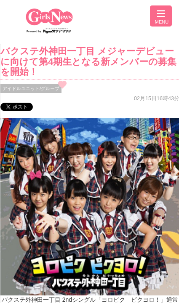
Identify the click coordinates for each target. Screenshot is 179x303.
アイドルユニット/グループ (31, 88)
